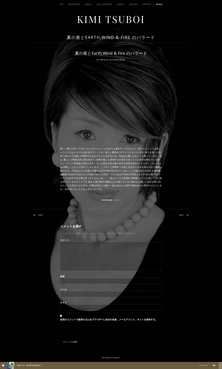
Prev (40, 215)
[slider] (108, 365)
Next (181, 215)
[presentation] (81, 332)
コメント (66, 240)
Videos (120, 4)
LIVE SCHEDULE (104, 4)
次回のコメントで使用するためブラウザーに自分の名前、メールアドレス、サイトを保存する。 (108, 319)
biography (74, 4)
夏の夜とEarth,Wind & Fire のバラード (111, 37)
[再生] (3, 365)
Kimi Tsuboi (111, 18)
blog (159, 4)
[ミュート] (214, 365)
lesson (133, 4)
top (62, 4)
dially (117, 200)
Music (88, 4)
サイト (63, 302)
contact (146, 4)
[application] (111, 365)
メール (65, 289)
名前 (63, 276)
